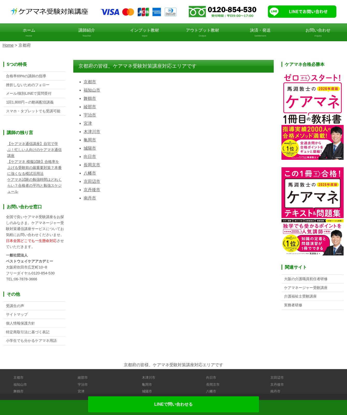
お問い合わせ (318, 33)
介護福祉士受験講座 (300, 296)
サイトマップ (17, 315)
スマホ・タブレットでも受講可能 (33, 111)
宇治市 (90, 115)
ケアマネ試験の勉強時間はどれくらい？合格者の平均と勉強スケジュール (34, 186)
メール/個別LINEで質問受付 (29, 93)
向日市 (90, 156)
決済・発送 (260, 33)
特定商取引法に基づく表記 (27, 332)
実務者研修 (293, 305)
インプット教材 (145, 33)
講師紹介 (86, 33)
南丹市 (90, 198)
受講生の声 (15, 306)
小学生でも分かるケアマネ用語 (31, 341)
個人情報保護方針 (20, 323)
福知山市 (92, 90)
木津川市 (92, 131)
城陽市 (90, 148)
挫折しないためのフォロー (27, 85)
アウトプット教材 (202, 33)
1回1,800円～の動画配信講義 (30, 102)
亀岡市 (90, 140)
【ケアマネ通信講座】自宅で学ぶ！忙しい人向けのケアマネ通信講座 (34, 150)
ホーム (29, 33)
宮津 (88, 123)
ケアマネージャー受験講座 (306, 288)
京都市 (90, 82)
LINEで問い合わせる (173, 404)
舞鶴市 (90, 98)
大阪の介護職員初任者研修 (306, 279)
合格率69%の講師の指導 (26, 76)
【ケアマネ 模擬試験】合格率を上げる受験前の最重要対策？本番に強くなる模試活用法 (34, 168)
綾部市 (90, 107)
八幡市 (90, 173)
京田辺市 (92, 181)
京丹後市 (92, 190)
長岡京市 (92, 165)
